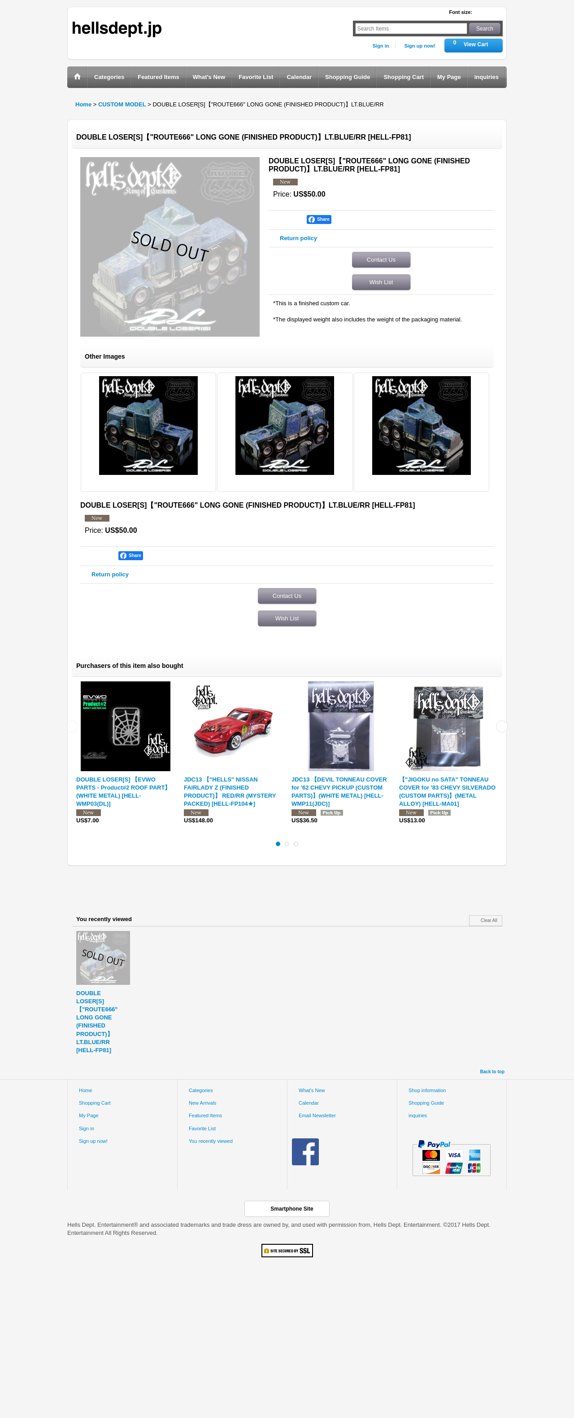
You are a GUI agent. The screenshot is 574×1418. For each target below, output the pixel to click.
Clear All (489, 920)
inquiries (418, 1115)
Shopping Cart (95, 1103)
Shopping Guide (426, 1103)
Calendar (309, 1103)
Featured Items (205, 1115)
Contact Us (381, 259)
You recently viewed (211, 1141)
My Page (89, 1115)
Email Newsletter (317, 1115)
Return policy (298, 238)
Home (85, 1090)
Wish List (381, 282)
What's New (312, 1090)
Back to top (492, 1071)
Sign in (381, 45)
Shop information (427, 1090)
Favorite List (202, 1128)
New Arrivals (202, 1103)
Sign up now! (419, 45)
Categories (201, 1090)
